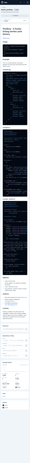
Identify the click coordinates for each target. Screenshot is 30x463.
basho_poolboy (7, 9)
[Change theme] (20, 2)
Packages (3, 7)
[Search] (24, 2)
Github (3, 396)
